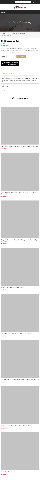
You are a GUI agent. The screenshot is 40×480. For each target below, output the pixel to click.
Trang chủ (3, 33)
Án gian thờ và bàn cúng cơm (8, 471)
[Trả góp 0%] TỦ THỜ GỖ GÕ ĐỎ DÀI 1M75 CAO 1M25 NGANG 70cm (18, 333)
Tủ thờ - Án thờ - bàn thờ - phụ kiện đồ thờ (17, 33)
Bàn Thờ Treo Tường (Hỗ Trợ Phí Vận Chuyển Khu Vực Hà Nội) (16, 425)
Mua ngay (21, 56)
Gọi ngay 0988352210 (10, 63)
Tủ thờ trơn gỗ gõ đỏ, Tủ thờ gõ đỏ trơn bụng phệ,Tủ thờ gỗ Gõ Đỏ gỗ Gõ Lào (20, 379)
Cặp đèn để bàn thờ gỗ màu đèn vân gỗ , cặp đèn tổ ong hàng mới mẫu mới (19, 146)
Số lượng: (3, 56)
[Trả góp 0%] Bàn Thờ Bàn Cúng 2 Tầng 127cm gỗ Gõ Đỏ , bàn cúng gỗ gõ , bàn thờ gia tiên (19, 240)
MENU (3, 12)
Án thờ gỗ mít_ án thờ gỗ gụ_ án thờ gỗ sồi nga (12, 287)
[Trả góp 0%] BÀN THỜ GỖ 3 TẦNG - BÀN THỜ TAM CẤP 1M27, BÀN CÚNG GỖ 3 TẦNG (19, 193)
